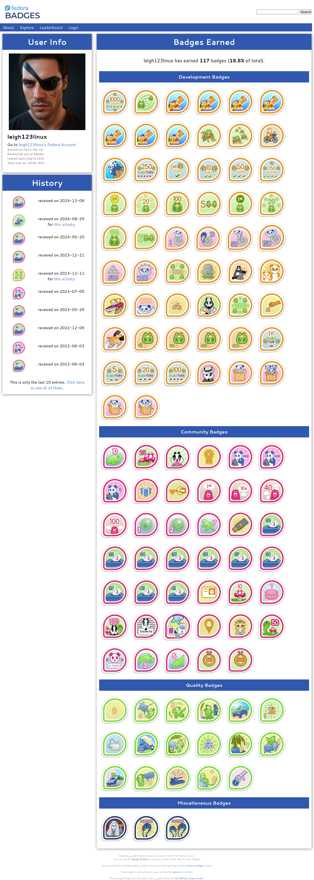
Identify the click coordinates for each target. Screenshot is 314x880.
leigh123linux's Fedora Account (47, 144)
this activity (64, 224)
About (8, 27)
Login (73, 27)
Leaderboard (51, 27)
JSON (31, 163)
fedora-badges (195, 865)
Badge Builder (140, 859)
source (176, 872)
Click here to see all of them (57, 385)
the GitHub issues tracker (189, 878)
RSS (41, 163)
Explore (27, 27)
